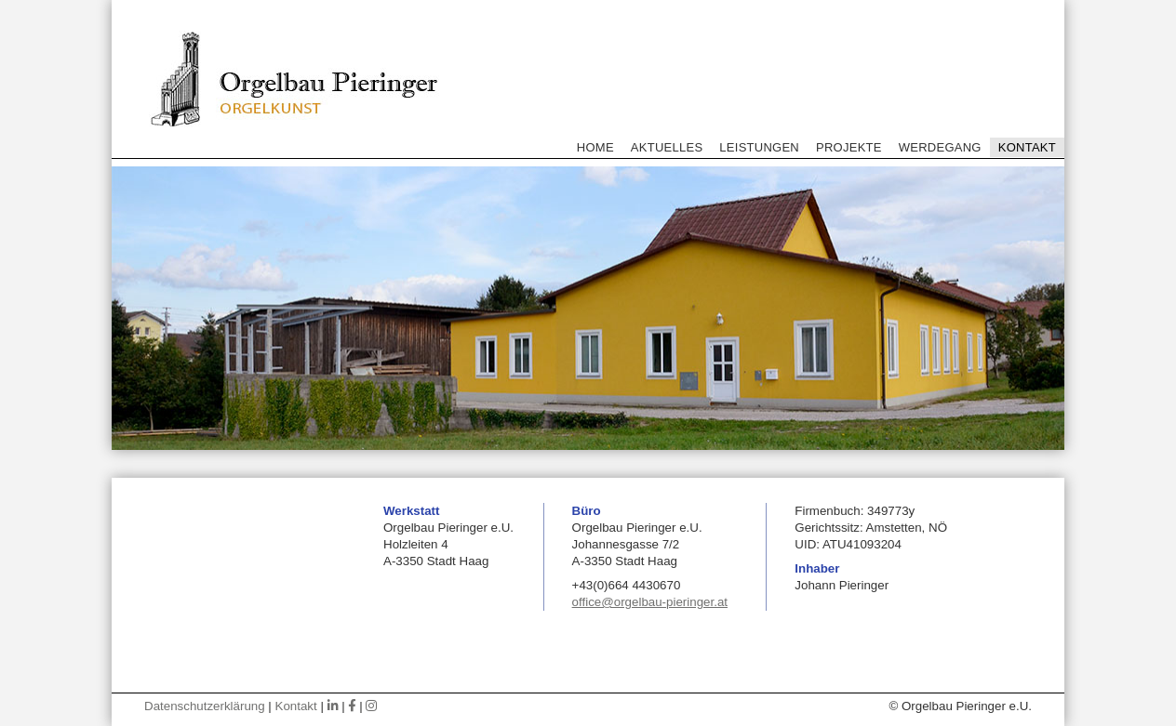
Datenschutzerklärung (204, 706)
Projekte (849, 147)
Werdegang (940, 147)
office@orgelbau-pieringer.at (650, 602)
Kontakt (1027, 147)
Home (595, 147)
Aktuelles (666, 147)
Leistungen (759, 147)
